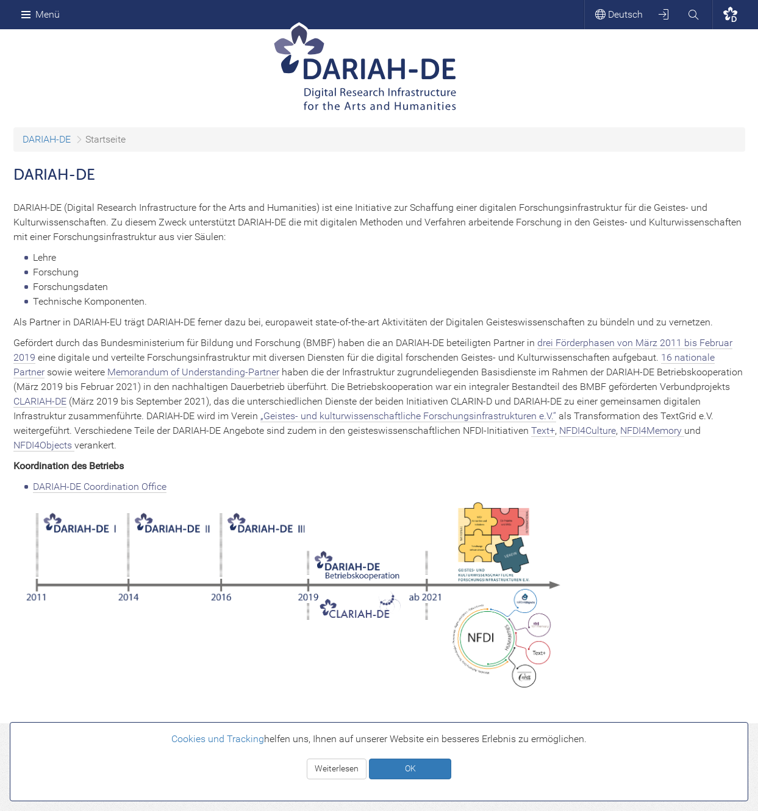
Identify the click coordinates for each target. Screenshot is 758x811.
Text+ (543, 430)
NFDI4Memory (652, 430)
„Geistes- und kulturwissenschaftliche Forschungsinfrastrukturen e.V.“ (408, 416)
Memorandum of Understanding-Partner (193, 372)
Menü (40, 14)
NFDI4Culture (587, 430)
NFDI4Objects (43, 445)
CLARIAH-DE (39, 401)
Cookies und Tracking (217, 739)
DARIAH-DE (47, 139)
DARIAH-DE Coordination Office (99, 486)
